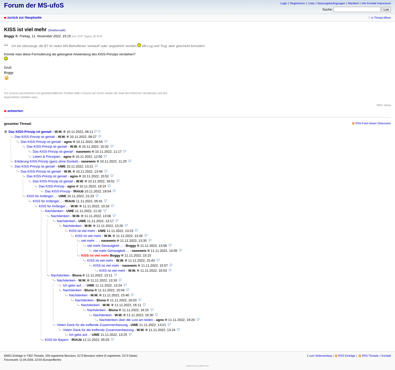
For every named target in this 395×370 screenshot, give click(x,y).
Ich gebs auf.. (79, 335)
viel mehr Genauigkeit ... (105, 246)
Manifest (353, 3)
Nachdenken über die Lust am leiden (126, 320)
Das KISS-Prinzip (51, 186)
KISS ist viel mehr (82, 231)
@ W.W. (98, 36)
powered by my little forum (197, 366)
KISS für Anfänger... (41, 196)
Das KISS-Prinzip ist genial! (30, 132)
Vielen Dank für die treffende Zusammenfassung (92, 325)
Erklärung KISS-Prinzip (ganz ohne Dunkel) (46, 161)
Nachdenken (54, 211)
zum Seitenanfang (320, 355)
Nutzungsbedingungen (331, 3)
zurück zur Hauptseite (24, 17)
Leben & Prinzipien (46, 156)
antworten (15, 111)
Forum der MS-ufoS (34, 5)
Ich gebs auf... (73, 285)
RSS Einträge (346, 355)
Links (311, 3)
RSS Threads (370, 355)
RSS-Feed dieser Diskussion (373, 123)
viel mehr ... (89, 240)
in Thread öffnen (381, 17)
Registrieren (297, 3)
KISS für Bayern (57, 340)
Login (283, 3)
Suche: (327, 9)
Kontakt (386, 355)
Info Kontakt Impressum (376, 3)
